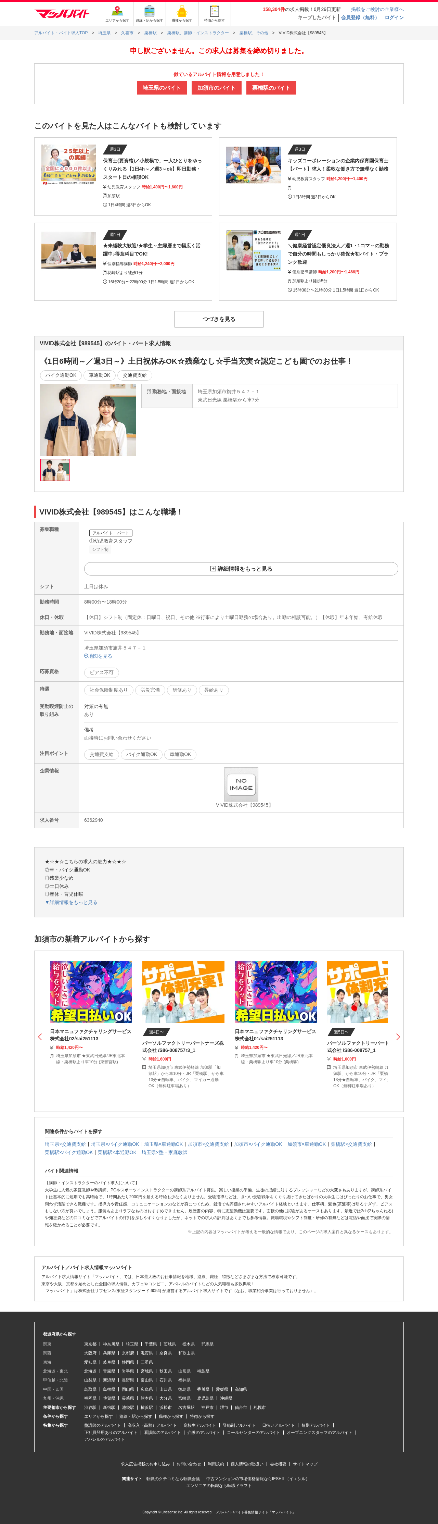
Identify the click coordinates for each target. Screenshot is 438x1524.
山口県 (165, 1389)
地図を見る (98, 656)
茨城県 (170, 1344)
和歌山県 (186, 1353)
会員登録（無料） (360, 17)
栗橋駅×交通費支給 (351, 1144)
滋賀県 (147, 1353)
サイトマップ (305, 1464)
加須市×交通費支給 (208, 1144)
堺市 (224, 1407)
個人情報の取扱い (247, 1464)
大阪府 (90, 1353)
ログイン (394, 17)
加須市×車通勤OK (306, 1144)
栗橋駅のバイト (271, 88)
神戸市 (207, 1407)
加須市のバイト (216, 88)
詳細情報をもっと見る (245, 569)
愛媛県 (222, 1389)
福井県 (184, 1380)
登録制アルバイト (239, 1425)
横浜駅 (147, 1407)
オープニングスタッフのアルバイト (319, 1432)
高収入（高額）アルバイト (152, 1425)
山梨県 (90, 1380)
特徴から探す (202, 1416)
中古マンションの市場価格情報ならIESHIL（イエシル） (258, 1478)
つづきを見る (219, 319)
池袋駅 (128, 1407)
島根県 (109, 1389)
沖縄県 (226, 1398)
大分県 (165, 1398)
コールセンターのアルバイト (253, 1432)
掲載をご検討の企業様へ (377, 9)
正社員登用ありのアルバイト (111, 1432)
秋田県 (165, 1371)
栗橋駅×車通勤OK (117, 1152)
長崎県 (128, 1398)
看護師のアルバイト (162, 1432)
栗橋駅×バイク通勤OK (69, 1152)
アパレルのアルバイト (104, 1439)
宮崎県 (184, 1398)
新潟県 (109, 1380)
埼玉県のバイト (162, 88)
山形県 (184, 1371)
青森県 (109, 1371)
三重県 (147, 1362)
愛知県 (90, 1362)
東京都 (90, 1344)
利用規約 (216, 1464)
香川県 (203, 1389)
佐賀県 (109, 1398)
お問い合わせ (189, 1464)
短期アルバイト (315, 1425)
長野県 (128, 1380)
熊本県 (147, 1398)
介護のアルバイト (204, 1432)
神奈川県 (111, 1344)
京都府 (128, 1353)
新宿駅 (109, 1407)
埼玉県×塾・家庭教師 (165, 1152)
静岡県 (128, 1362)
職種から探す (171, 1416)
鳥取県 (90, 1389)
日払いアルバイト (278, 1425)
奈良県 (165, 1353)
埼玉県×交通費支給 (65, 1144)
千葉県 (151, 1344)
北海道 (90, 1371)
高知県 (241, 1389)
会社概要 (278, 1464)
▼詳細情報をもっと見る (71, 902)
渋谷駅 (90, 1407)
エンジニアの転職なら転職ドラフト (219, 1485)
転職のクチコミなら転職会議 (173, 1478)
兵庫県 (109, 1353)
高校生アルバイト (199, 1425)
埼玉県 (132, 1344)
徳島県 (184, 1389)
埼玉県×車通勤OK (163, 1144)
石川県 (165, 1380)
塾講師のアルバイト (102, 1425)
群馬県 (207, 1344)
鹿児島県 (205, 1398)
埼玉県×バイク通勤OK (115, 1144)
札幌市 (260, 1407)
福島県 (203, 1371)
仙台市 (241, 1407)
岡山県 (128, 1389)
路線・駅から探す (135, 1416)
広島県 (147, 1389)
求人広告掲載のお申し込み (145, 1464)
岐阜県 (109, 1362)
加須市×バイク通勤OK (258, 1144)
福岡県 (90, 1398)
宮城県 (147, 1371)
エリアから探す (98, 1416)
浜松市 (165, 1407)
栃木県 (188, 1344)
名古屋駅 (186, 1407)
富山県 (147, 1380)
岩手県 (128, 1371)
